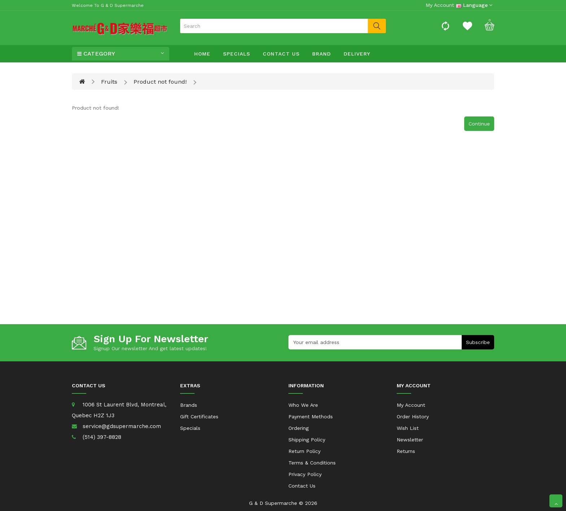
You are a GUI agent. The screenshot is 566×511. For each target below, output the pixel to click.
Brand (321, 54)
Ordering (298, 428)
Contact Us (281, 54)
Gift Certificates (199, 416)
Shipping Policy (306, 439)
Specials (236, 54)
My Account (411, 405)
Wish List (408, 428)
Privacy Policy (305, 474)
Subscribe (478, 342)
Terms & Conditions (312, 463)
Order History (413, 416)
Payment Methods (310, 416)
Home (202, 54)
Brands (188, 405)
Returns (406, 451)
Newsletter (410, 439)
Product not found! (160, 81)
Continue (479, 124)
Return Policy (304, 451)
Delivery (357, 54)
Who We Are (303, 405)
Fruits (109, 81)
